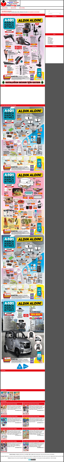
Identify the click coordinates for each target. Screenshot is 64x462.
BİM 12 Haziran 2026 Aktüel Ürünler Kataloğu (31, 403)
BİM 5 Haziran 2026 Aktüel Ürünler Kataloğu (9, 441)
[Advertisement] (23, 95)
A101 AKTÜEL (5, 7)
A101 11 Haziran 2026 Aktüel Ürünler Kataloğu (9, 416)
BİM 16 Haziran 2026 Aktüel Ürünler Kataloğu (9, 403)
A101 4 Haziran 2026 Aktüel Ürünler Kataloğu (31, 441)
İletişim (49, 37)
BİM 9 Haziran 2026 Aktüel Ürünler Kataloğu (9, 428)
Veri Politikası (50, 38)
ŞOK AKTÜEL (22, 7)
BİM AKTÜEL (13, 7)
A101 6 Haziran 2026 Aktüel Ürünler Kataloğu (31, 428)
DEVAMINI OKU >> (18, 410)
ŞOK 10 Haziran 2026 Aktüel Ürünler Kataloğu (31, 416)
